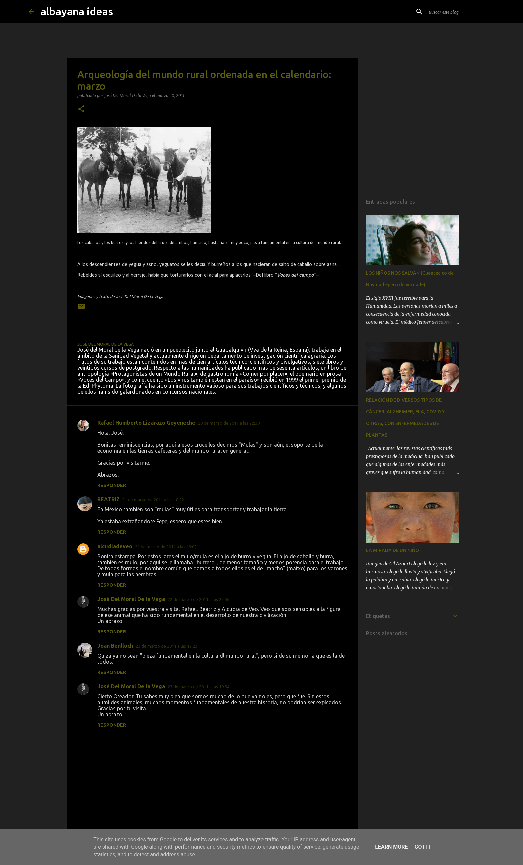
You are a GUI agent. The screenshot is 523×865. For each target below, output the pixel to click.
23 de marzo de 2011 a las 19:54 (198, 686)
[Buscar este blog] (461, 12)
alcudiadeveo (114, 546)
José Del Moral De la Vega (131, 599)
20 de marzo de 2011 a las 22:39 (229, 423)
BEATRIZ (108, 499)
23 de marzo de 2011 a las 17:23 (166, 646)
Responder (111, 485)
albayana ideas (77, 11)
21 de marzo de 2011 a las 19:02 (166, 546)
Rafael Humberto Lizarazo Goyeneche (146, 423)
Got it (422, 847)
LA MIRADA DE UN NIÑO (392, 550)
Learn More (391, 847)
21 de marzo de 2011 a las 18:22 (153, 499)
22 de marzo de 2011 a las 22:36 (198, 599)
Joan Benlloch (115, 646)
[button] (81, 109)
